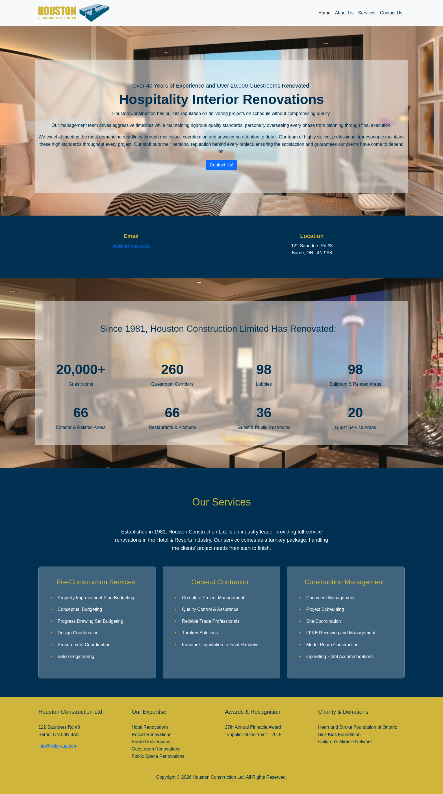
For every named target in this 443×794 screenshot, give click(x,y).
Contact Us (391, 12)
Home (324, 12)
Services (366, 12)
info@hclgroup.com (131, 245)
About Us (344, 12)
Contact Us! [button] (221, 164)
